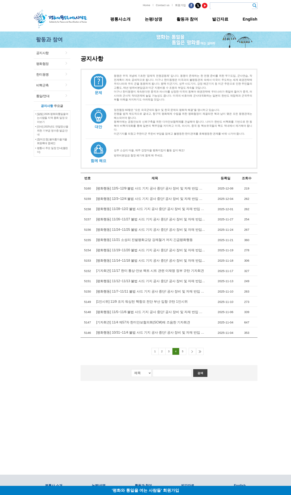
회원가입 (180, 5)
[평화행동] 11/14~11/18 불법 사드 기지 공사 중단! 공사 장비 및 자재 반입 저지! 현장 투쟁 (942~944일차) (150, 259)
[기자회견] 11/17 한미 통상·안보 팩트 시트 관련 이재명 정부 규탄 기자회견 (150, 269)
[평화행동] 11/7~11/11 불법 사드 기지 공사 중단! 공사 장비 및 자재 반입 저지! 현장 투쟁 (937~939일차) (150, 290)
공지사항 (42, 53)
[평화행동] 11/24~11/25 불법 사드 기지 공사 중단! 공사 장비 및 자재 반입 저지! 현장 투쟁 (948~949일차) (150, 229)
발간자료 (220, 19)
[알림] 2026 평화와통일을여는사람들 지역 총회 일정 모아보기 (52, 117)
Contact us (162, 5)
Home (146, 5)
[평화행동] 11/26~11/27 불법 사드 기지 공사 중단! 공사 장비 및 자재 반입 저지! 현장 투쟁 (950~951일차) (150, 219)
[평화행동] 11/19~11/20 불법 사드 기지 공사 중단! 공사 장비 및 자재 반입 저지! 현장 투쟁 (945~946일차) (150, 249)
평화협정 (42, 63)
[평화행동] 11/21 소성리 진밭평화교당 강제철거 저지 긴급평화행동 (145, 239)
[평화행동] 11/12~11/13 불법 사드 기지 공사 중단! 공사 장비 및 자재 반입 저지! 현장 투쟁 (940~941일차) (150, 280)
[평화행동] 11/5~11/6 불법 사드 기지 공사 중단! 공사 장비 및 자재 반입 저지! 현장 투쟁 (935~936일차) (150, 310)
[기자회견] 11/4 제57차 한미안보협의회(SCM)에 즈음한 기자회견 (144, 320)
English (250, 19)
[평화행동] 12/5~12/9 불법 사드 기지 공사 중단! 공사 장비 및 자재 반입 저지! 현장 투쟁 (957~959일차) (150, 188)
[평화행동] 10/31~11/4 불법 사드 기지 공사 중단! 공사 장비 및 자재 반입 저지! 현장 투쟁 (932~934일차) (150, 330)
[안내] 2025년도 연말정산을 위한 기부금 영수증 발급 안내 (52, 130)
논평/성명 (153, 19)
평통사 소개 (53, 485)
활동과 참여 (187, 19)
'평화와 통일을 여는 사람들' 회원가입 (145, 490)
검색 (201, 371)
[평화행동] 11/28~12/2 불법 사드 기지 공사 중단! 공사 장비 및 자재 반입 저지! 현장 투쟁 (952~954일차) (150, 208)
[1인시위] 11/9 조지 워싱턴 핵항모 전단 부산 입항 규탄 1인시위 (142, 300)
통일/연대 (43, 96)
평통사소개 (120, 19)
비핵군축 (42, 85)
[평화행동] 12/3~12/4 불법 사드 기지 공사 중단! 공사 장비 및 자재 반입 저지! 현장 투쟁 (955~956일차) (150, 198)
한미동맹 (42, 74)
